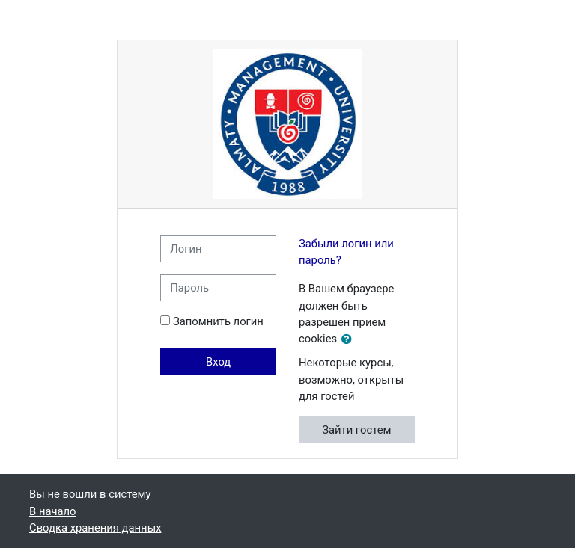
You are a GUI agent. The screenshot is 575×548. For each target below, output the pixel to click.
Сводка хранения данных (95, 528)
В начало (52, 511)
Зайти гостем (356, 430)
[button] (349, 339)
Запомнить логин (218, 321)
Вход (218, 362)
